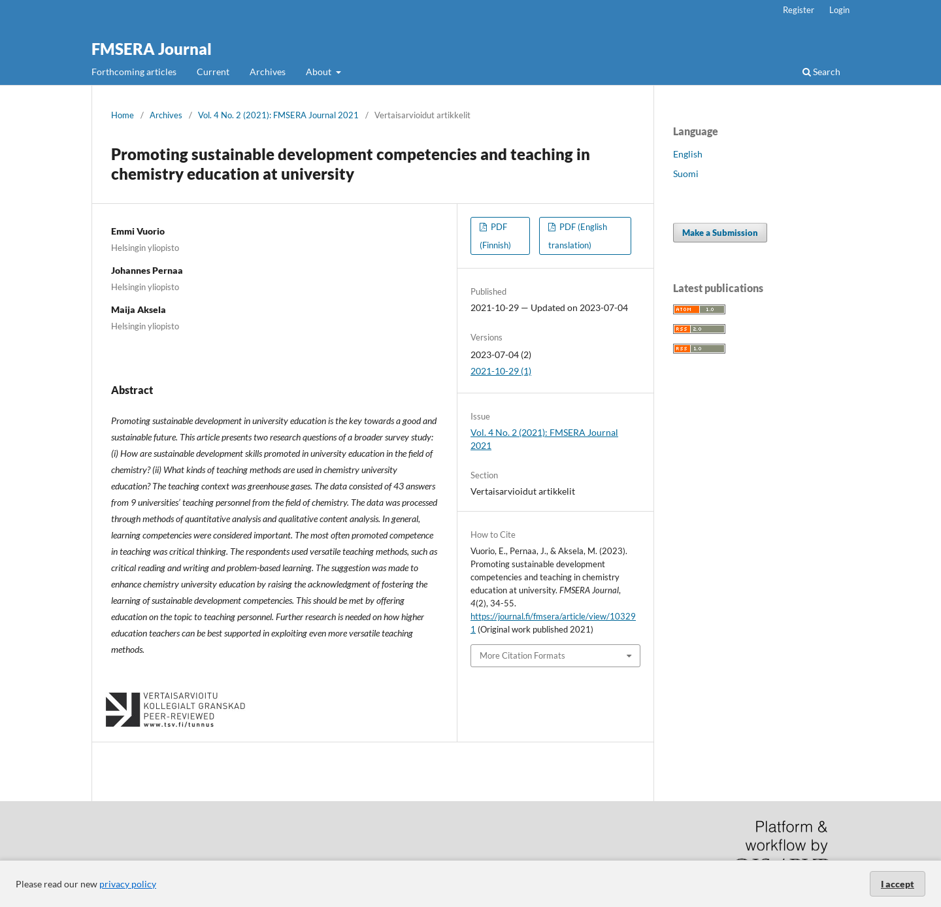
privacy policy (127, 883)
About (319, 71)
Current (213, 71)
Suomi (686, 173)
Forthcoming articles (133, 71)
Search (821, 71)
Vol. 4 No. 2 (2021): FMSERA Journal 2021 (278, 115)
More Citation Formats (522, 655)
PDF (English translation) (577, 236)
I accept (897, 883)
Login (839, 10)
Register (798, 10)
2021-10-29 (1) (500, 370)
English (687, 153)
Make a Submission (720, 232)
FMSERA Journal (151, 48)
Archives (268, 71)
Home (122, 115)
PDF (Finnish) (495, 236)
